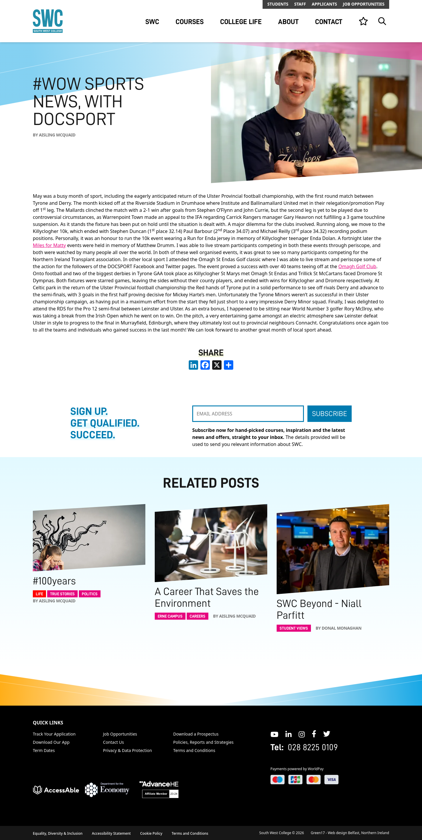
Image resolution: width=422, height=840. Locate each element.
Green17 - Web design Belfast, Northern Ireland (350, 832)
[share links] (228, 365)
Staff (300, 4)
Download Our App (51, 742)
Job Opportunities (363, 4)
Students (277, 4)
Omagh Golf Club (357, 266)
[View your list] (363, 21)
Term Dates (44, 750)
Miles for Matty (49, 245)
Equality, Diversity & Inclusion (58, 833)
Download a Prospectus (196, 734)
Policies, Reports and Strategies (203, 742)
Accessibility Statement (111, 833)
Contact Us (113, 742)
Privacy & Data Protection (127, 750)
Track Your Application (54, 734)
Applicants (324, 4)
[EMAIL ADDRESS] (248, 413)
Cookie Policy (151, 833)
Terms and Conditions (194, 750)
